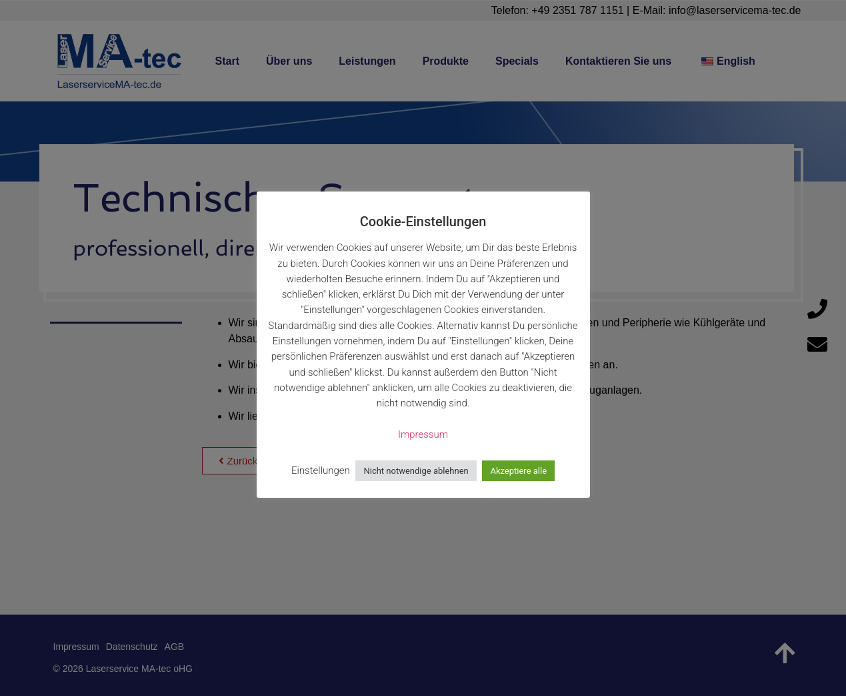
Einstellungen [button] (320, 470)
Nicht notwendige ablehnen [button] (415, 471)
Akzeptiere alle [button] (518, 471)
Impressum (423, 434)
